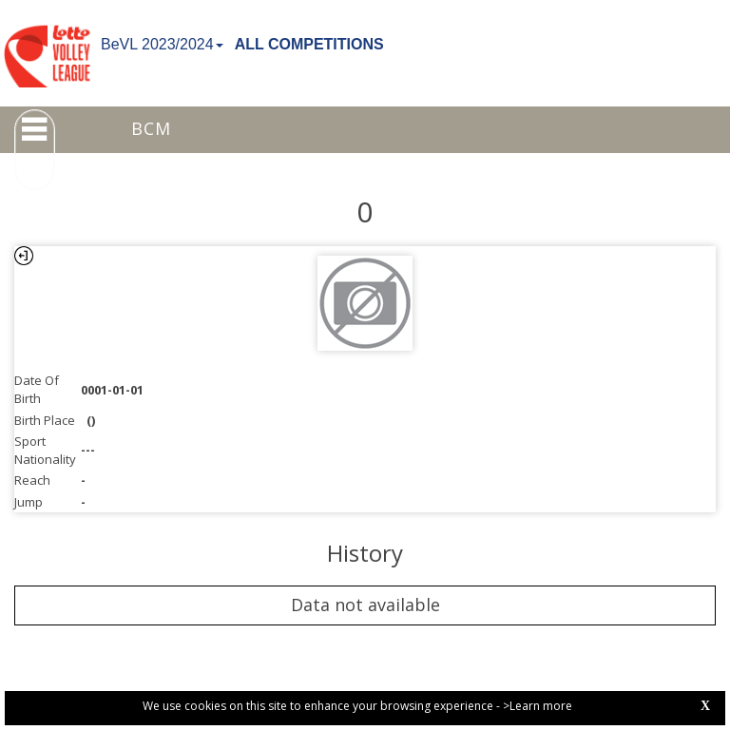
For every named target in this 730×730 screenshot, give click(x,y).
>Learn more (537, 706)
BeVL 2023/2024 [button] (162, 44)
